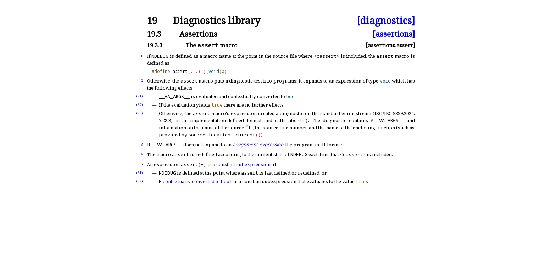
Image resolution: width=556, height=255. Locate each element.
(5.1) (139, 172)
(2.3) (139, 113)
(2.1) (139, 96)
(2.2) (139, 104)
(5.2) (139, 181)
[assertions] (394, 34)
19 (152, 21)
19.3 (154, 34)
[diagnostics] (386, 21)
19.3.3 (154, 45)
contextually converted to (197, 181)
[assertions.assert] (390, 45)
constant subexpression (243, 164)
